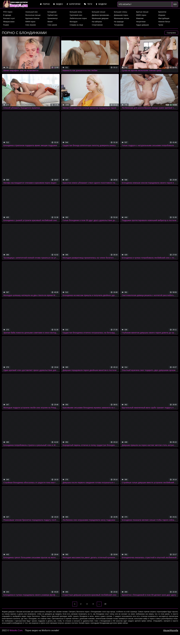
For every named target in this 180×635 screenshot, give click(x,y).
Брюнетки (162, 12)
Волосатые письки (32, 15)
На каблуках (97, 22)
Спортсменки (97, 25)
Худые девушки (142, 25)
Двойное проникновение (102, 15)
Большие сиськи (98, 12)
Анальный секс (31, 12)
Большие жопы (76, 12)
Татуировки (118, 25)
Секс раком (52, 25)
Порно (45, 4)
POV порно (7, 12)
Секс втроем (30, 25)
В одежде (7, 15)
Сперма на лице (76, 25)
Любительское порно (78, 18)
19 (105, 604)
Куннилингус (53, 18)
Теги (88, 4)
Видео (58, 4)
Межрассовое (9, 22)
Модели (101, 4)
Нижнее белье (164, 22)
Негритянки (141, 22)
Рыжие (6, 25)
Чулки (160, 25)
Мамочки (139, 18)
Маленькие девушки (100, 18)
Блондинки (52, 12)
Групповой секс (76, 15)
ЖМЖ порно (141, 15)
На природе (119, 22)
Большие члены (120, 12)
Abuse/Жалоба (170, 630)
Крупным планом (32, 18)
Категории (73, 4)
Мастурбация (163, 18)
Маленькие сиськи (121, 18)
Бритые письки (142, 12)
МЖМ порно (30, 22)
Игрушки (161, 15)
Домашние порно (121, 15)
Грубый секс (53, 15)
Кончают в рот (9, 18)
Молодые (74, 22)
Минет (50, 22)
